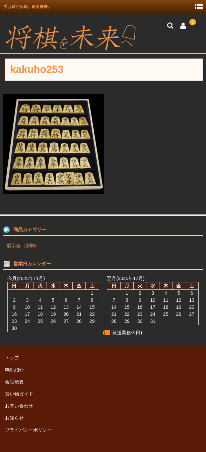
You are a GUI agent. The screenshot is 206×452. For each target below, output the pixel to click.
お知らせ (14, 418)
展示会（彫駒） (23, 245)
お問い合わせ (19, 406)
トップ (12, 357)
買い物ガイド (19, 393)
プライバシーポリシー (28, 430)
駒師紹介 (14, 369)
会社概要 (14, 381)
